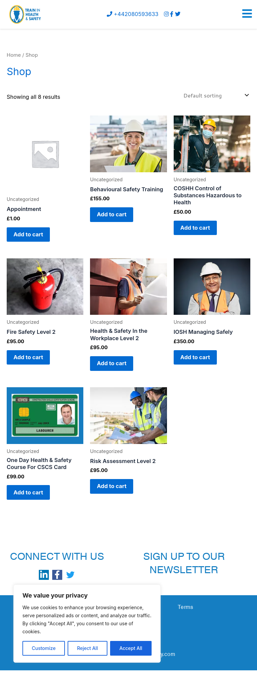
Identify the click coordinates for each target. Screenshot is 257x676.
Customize (44, 648)
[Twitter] (177, 14)
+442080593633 (132, 14)
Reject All (87, 648)
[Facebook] (171, 14)
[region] (87, 624)
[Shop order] (215, 94)
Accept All (130, 648)
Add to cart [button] (31, 235)
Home (14, 55)
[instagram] (166, 14)
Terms (185, 613)
